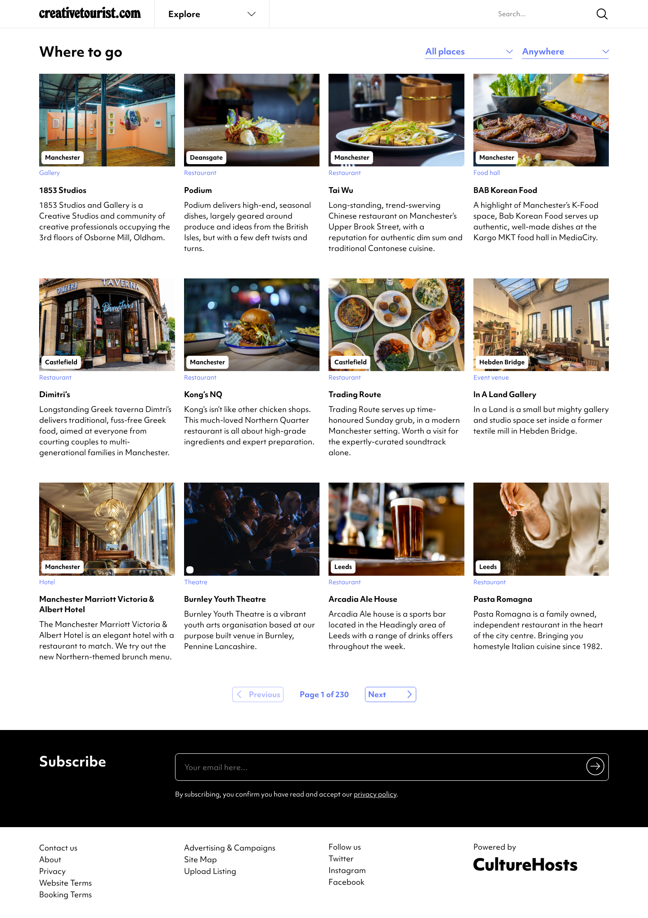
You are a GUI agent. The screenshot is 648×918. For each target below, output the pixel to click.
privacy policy (375, 794)
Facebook (346, 882)
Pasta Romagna (502, 599)
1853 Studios (62, 190)
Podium (198, 190)
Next (377, 694)
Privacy (52, 871)
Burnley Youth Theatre (225, 599)
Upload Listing (210, 871)
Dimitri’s (54, 394)
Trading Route (354, 394)
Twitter (341, 858)
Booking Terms (65, 894)
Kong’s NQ (203, 394)
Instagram (347, 870)
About (50, 859)
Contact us (58, 847)
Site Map (200, 859)
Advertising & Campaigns (229, 847)
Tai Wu (340, 190)
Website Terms (65, 882)
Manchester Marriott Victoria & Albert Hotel (96, 604)
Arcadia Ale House (362, 599)
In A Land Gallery (504, 394)
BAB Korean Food (505, 190)
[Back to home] (90, 16)
